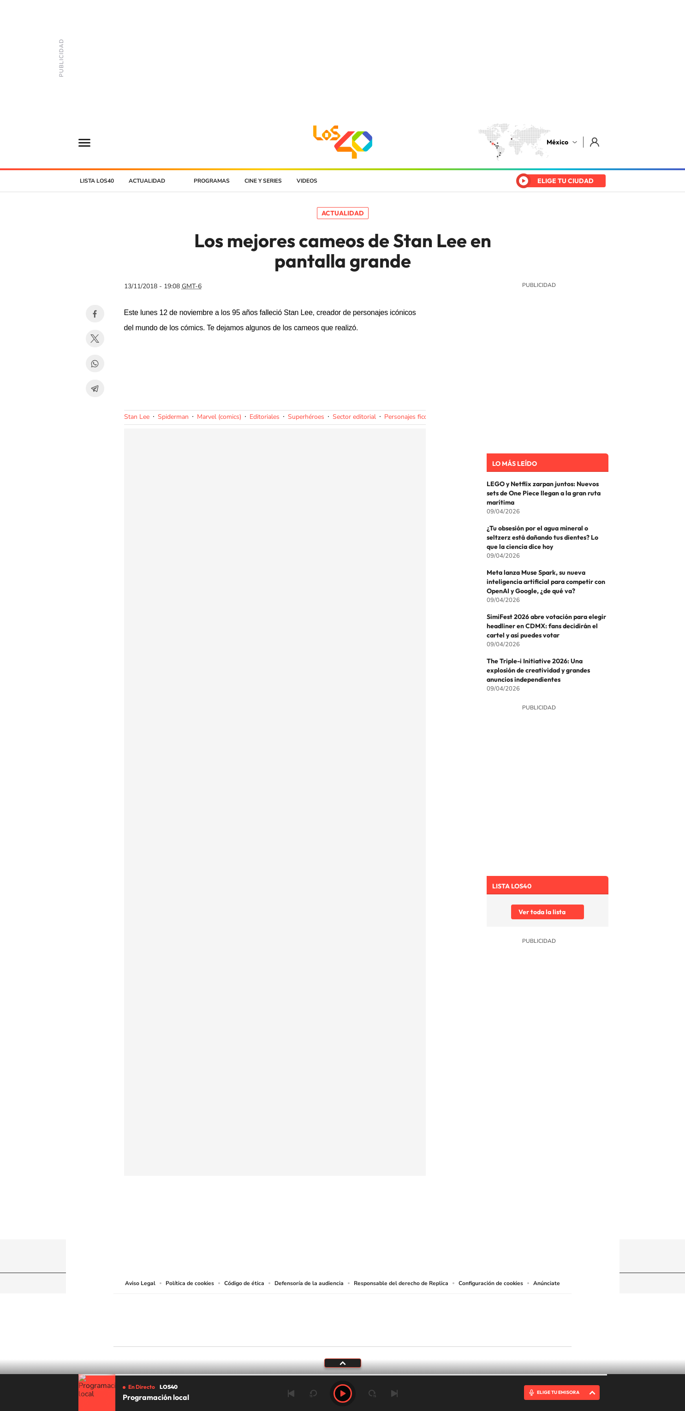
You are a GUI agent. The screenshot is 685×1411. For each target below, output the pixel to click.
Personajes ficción (409, 416)
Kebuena (498, 1318)
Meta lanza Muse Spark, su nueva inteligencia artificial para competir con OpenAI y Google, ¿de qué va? (546, 581)
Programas (212, 181)
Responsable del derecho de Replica (401, 1283)
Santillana (324, 1306)
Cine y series (263, 181)
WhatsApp (95, 363)
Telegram (95, 388)
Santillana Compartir (373, 1306)
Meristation (485, 1332)
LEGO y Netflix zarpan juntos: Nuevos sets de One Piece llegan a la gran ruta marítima (544, 493)
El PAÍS (237, 1306)
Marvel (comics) (219, 416)
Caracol (506, 1306)
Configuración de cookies (491, 1283)
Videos (307, 181)
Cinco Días (362, 1318)
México (557, 142)
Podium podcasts (322, 1332)
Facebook (95, 313)
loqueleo (441, 1332)
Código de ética (244, 1283)
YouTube (315, 1221)
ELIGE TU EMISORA (558, 1392)
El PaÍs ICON (361, 1332)
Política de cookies (190, 1283)
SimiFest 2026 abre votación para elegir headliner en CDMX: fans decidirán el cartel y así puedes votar (546, 626)
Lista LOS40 (97, 181)
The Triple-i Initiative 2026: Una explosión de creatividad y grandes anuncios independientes (538, 670)
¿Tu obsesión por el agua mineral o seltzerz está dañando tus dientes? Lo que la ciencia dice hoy (542, 537)
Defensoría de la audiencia (309, 1283)
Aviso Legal (140, 1283)
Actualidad (147, 181)
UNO (300, 1318)
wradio (327, 1318)
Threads (388, 1221)
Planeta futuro (465, 1318)
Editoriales (265, 416)
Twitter (95, 338)
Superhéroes (306, 416)
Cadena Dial (397, 1318)
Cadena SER (413, 1306)
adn (473, 1306)
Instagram (333, 1221)
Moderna (276, 1332)
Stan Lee (136, 416)
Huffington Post (249, 1318)
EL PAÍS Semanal (431, 1318)
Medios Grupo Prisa (155, 1336)
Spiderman (173, 416)
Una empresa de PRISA (155, 1314)
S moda (400, 1332)
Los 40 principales (281, 1306)
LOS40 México (342, 142)
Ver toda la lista (542, 912)
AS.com (442, 1306)
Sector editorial (354, 416)
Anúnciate (546, 1283)
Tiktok (296, 1221)
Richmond (231, 1332)
